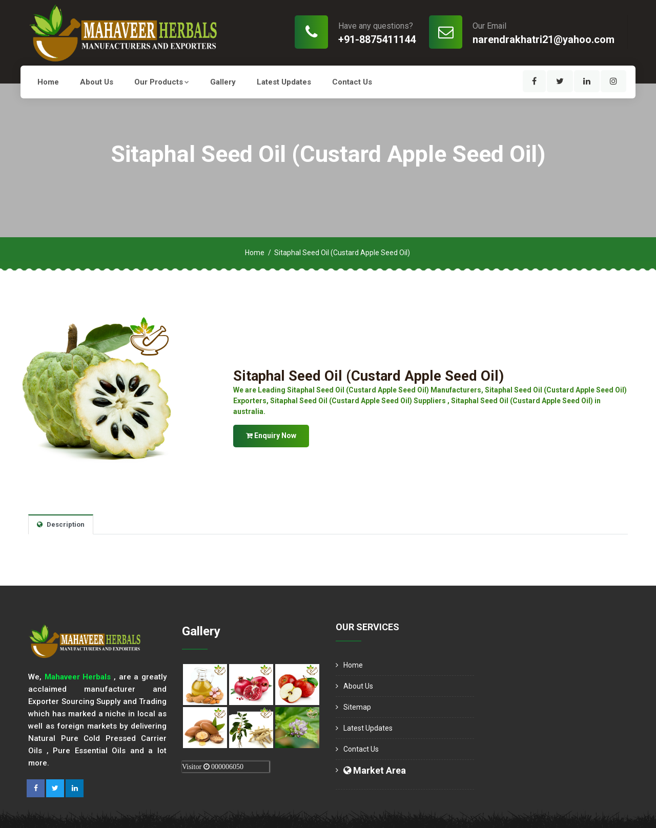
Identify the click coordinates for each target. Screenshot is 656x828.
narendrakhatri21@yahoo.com (543, 39)
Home (48, 82)
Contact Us (352, 82)
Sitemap (357, 707)
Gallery (223, 82)
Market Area (374, 770)
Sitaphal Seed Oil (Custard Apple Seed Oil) (370, 375)
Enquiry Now (271, 435)
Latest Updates (284, 82)
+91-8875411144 (377, 39)
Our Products (161, 82)
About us (96, 82)
